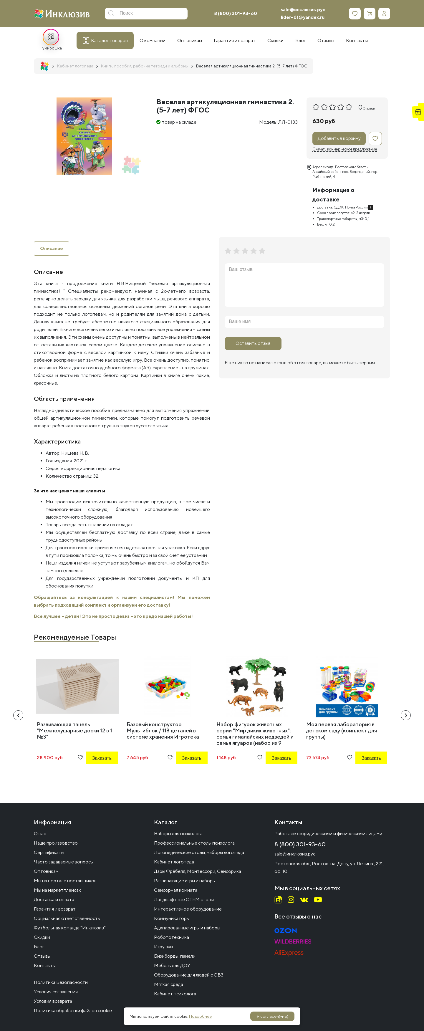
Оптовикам (46, 871)
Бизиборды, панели (175, 956)
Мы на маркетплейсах (57, 890)
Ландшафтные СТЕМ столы (184, 899)
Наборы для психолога (178, 833)
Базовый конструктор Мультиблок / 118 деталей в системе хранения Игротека (163, 730)
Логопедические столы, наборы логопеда (199, 852)
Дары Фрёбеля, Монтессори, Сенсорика (197, 871)
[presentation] (18, 715)
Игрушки (163, 946)
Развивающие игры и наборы (185, 880)
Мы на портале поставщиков (65, 880)
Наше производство (56, 843)
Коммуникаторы (172, 918)
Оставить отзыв (253, 343)
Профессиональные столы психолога (194, 843)
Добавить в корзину (339, 138)
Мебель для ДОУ (172, 965)
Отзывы (42, 956)
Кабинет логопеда (174, 862)
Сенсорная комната (175, 890)
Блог (39, 946)
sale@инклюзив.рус (303, 9)
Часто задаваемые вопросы (64, 862)
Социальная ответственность (67, 918)
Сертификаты (49, 852)
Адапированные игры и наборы (187, 928)
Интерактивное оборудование (188, 909)
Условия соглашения (56, 991)
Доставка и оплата (54, 899)
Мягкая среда (168, 984)
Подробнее (200, 1016)
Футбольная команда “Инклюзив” (70, 928)
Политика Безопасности (61, 982)
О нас (40, 833)
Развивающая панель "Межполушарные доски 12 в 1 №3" (74, 730)
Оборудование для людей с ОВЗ (188, 975)
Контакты (45, 965)
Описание (51, 248)
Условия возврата (53, 1001)
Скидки (42, 937)
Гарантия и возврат (55, 909)
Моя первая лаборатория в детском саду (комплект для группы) (341, 730)
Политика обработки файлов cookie (73, 1010)
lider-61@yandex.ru (302, 17)
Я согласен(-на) (272, 1016)
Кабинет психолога (175, 994)
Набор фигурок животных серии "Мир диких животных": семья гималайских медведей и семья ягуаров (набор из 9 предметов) (255, 736)
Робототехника (171, 937)
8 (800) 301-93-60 (235, 13)
